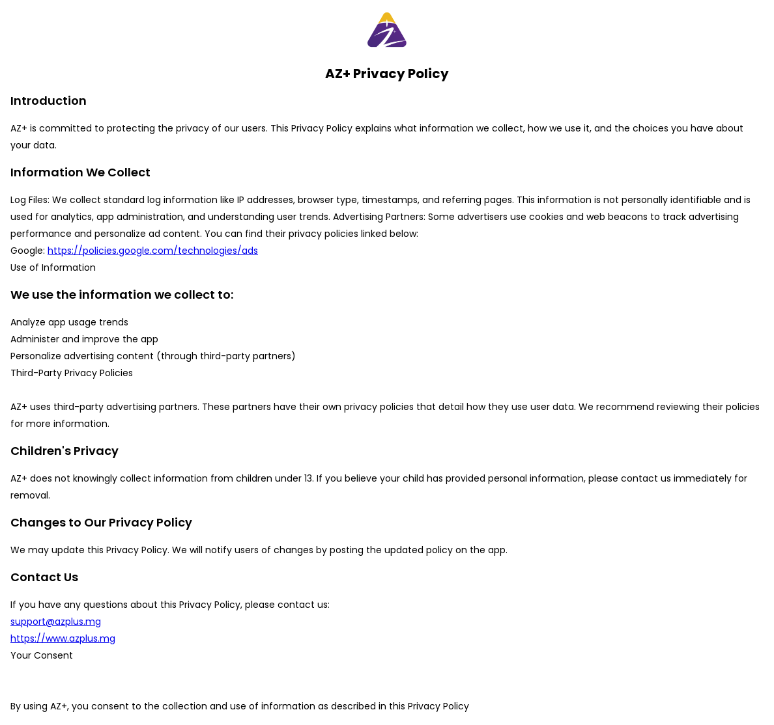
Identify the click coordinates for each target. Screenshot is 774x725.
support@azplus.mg (55, 621)
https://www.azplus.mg (62, 638)
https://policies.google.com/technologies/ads (153, 250)
